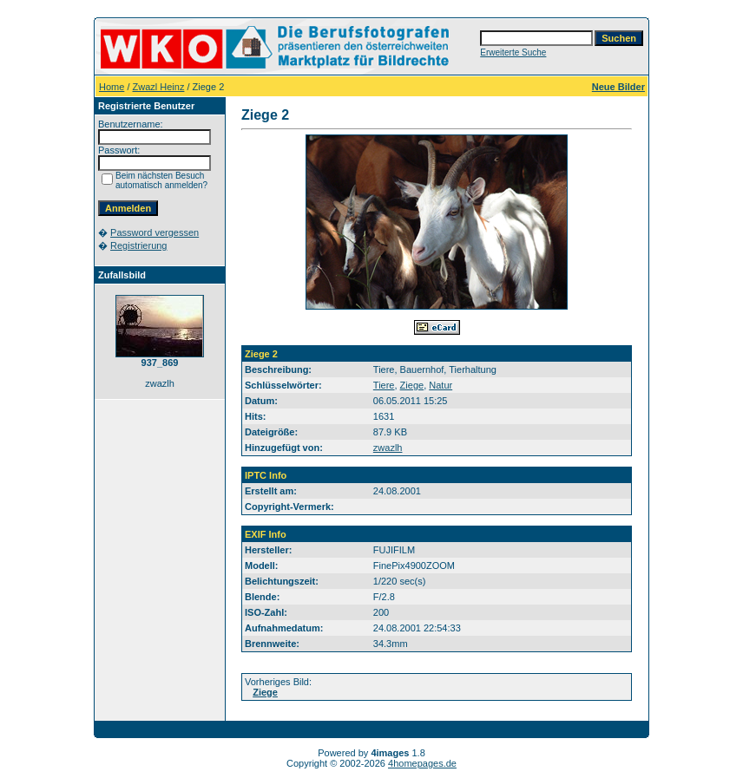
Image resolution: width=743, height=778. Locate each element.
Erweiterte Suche (513, 52)
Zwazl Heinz (159, 87)
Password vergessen (154, 232)
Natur (440, 385)
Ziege (412, 385)
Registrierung (138, 245)
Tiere (384, 385)
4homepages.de (422, 763)
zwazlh (388, 447)
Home (111, 87)
